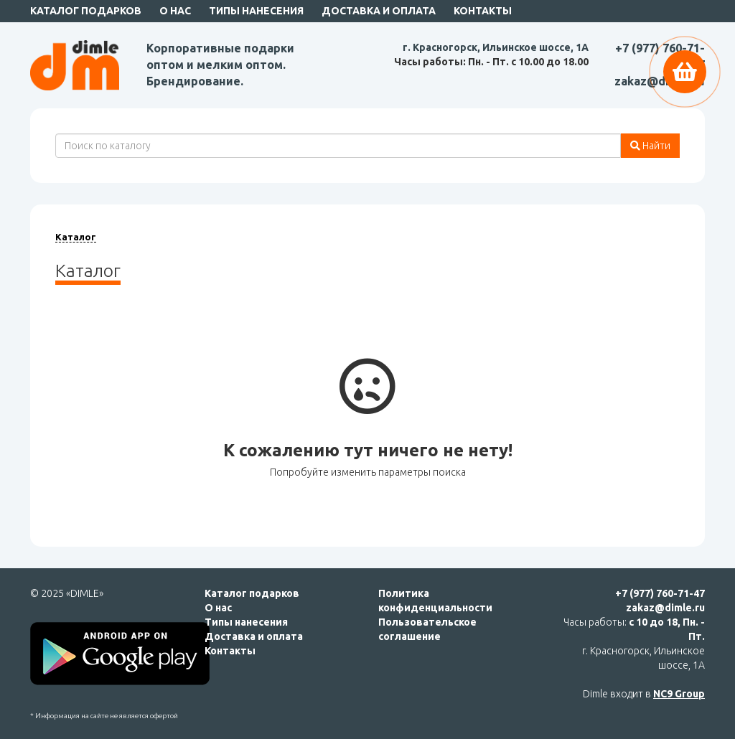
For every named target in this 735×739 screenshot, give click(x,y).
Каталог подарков (85, 11)
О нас (175, 11)
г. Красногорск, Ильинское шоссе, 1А (496, 47)
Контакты (483, 11)
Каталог (75, 237)
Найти (650, 145)
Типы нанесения (256, 11)
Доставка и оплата (379, 11)
